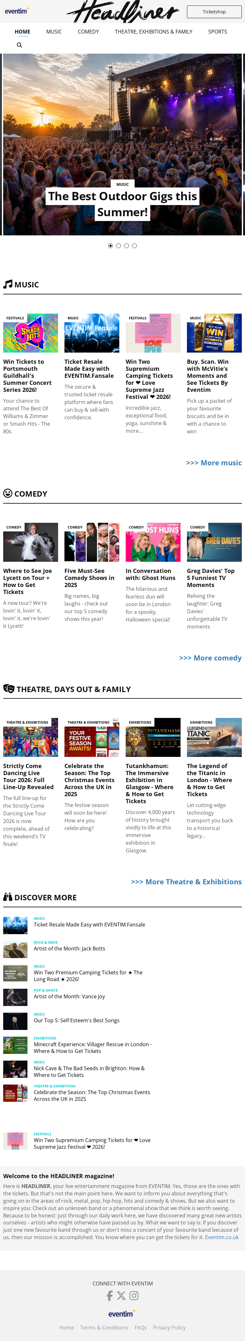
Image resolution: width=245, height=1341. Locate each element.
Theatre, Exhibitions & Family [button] (153, 31)
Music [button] (54, 31)
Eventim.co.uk (222, 1237)
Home (22, 31)
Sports (217, 31)
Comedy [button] (88, 31)
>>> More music (214, 462)
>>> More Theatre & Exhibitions (186, 881)
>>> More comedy (210, 657)
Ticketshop (214, 12)
